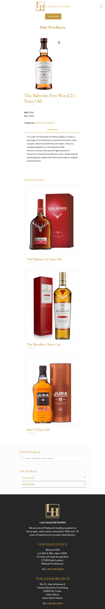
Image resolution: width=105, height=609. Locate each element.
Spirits (38, 122)
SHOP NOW (53, 16)
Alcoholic (28, 478)
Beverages (28, 484)
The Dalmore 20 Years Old (44, 259)
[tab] (52, 129)
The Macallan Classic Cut (43, 344)
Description (52, 129)
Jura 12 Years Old (38, 429)
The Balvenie (48, 122)
